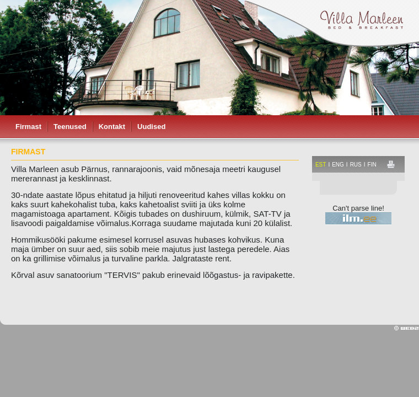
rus (356, 165)
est (320, 165)
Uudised (151, 126)
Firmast (28, 126)
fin (372, 165)
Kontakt (112, 126)
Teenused (70, 126)
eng (338, 165)
